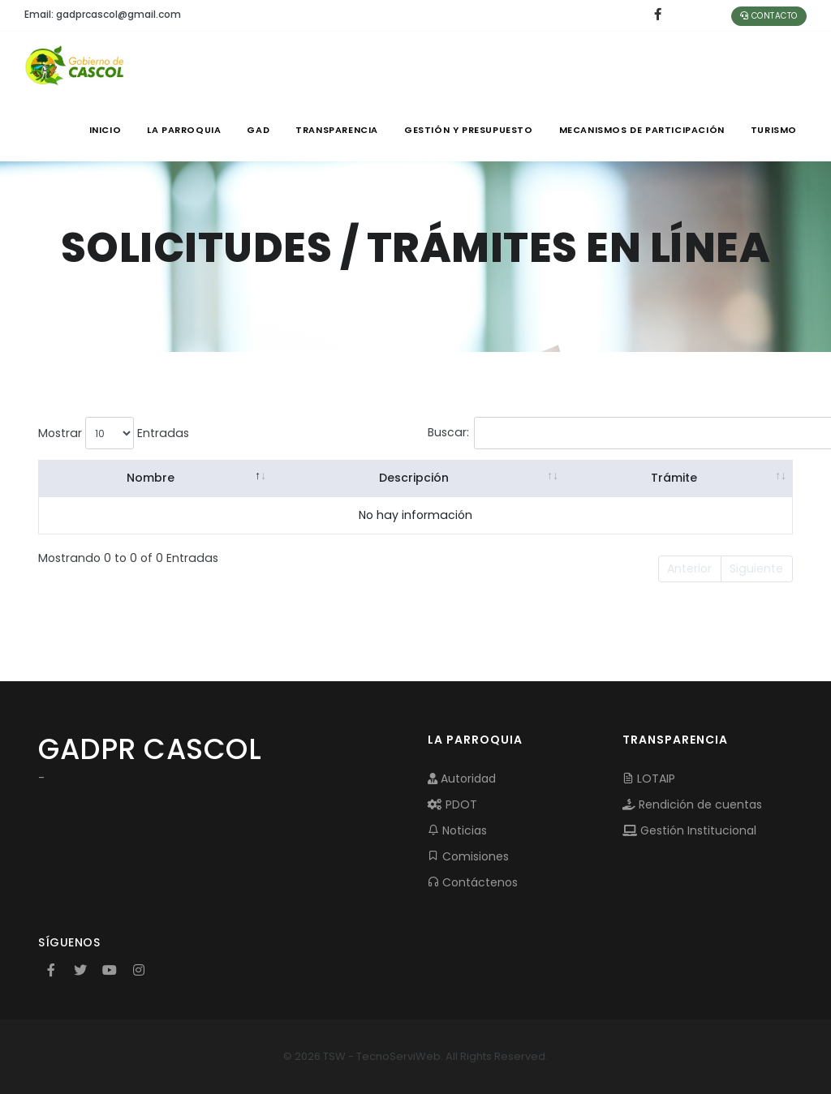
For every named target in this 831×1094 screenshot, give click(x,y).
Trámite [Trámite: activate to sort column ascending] (673, 478)
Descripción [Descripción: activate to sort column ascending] (413, 478)
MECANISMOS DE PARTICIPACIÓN (642, 129)
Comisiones (468, 856)
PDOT (452, 804)
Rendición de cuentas (692, 804)
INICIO (105, 129)
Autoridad (462, 778)
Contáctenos (473, 882)
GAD (258, 129)
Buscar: (554, 433)
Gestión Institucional (689, 830)
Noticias (457, 830)
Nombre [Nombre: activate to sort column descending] (150, 478)
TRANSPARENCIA (336, 129)
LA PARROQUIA (184, 129)
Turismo (774, 129)
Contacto (769, 16)
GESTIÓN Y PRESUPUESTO (468, 129)
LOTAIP (648, 778)
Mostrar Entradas (113, 433)
